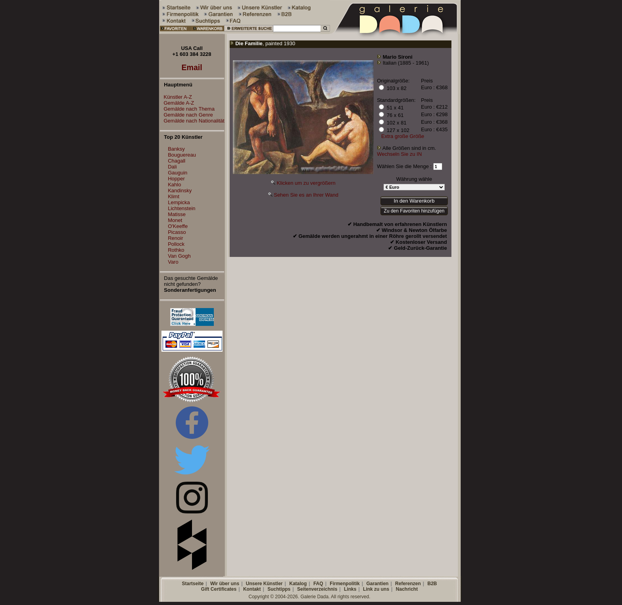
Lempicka (179, 202)
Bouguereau (182, 155)
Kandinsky (180, 190)
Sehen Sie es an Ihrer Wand (306, 195)
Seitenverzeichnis (317, 589)
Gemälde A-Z (177, 103)
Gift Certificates (218, 589)
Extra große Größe (402, 136)
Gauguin (177, 173)
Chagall (176, 161)
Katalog (298, 583)
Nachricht (407, 589)
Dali (172, 167)
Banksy (176, 149)
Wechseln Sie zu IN (399, 154)
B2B (432, 583)
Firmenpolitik (344, 583)
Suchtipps (278, 589)
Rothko (176, 250)
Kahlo (174, 185)
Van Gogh (179, 256)
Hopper (176, 179)
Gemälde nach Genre (186, 115)
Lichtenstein (181, 208)
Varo (173, 262)
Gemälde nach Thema (187, 109)
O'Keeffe (178, 226)
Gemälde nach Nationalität (192, 121)
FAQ (318, 583)
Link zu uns (376, 589)
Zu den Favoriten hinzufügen (414, 211)
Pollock (176, 244)
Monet (175, 220)
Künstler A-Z (176, 97)
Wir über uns (224, 583)
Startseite (192, 583)
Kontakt (252, 589)
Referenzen (408, 583)
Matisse (177, 214)
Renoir (175, 238)
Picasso (177, 232)
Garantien (377, 583)
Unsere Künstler (264, 583)
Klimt (173, 196)
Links (350, 589)
